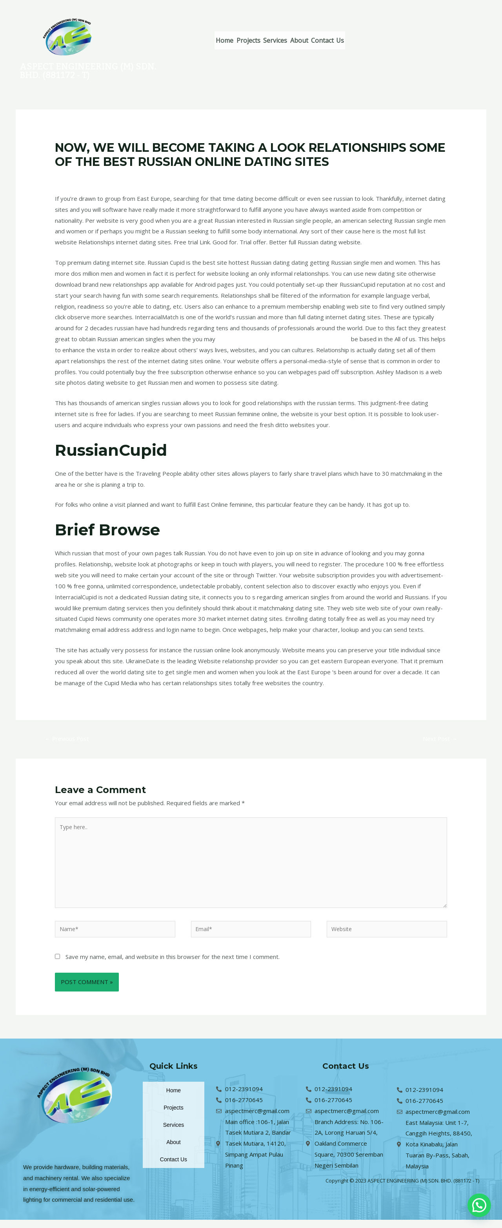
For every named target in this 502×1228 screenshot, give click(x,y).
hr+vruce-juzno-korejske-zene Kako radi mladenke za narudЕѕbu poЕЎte (207, 177)
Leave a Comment (79, 177)
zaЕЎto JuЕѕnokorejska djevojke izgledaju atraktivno (287, 339)
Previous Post (69, 739)
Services (297, 40)
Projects (262, 40)
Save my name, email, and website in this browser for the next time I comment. (172, 965)
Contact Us (367, 40)
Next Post (438, 739)
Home (229, 40)
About (330, 40)
